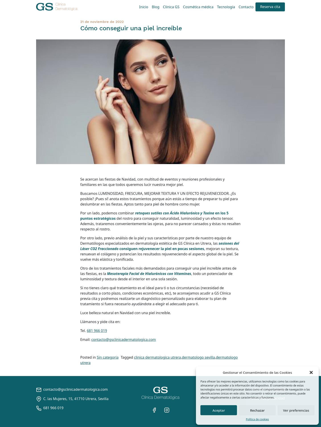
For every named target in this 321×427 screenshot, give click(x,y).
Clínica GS (171, 6)
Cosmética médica (198, 6)
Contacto (246, 6)
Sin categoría (108, 357)
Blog (155, 6)
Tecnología (226, 6)
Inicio (143, 6)
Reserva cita (270, 6)
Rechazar (257, 410)
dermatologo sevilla (198, 357)
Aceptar (218, 410)
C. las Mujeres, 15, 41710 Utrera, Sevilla (72, 398)
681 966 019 (97, 330)
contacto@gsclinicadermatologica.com (123, 339)
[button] (311, 372)
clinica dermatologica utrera (157, 357)
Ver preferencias (296, 410)
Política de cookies (257, 419)
